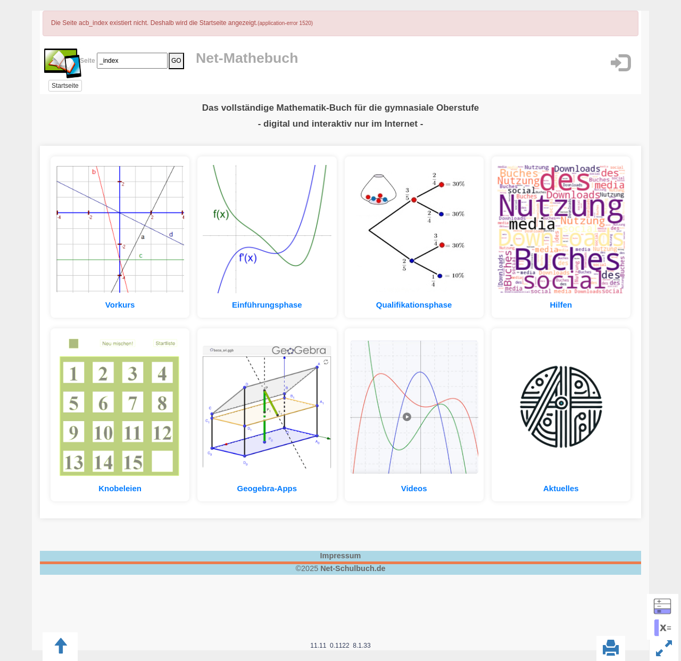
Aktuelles (561, 488)
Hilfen (561, 304)
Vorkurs (120, 304)
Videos (414, 488)
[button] (620, 63)
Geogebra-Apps (267, 488)
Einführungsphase (267, 304)
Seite (85, 60)
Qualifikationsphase (414, 304)
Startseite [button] (65, 85)
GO (176, 60)
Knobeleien (120, 488)
